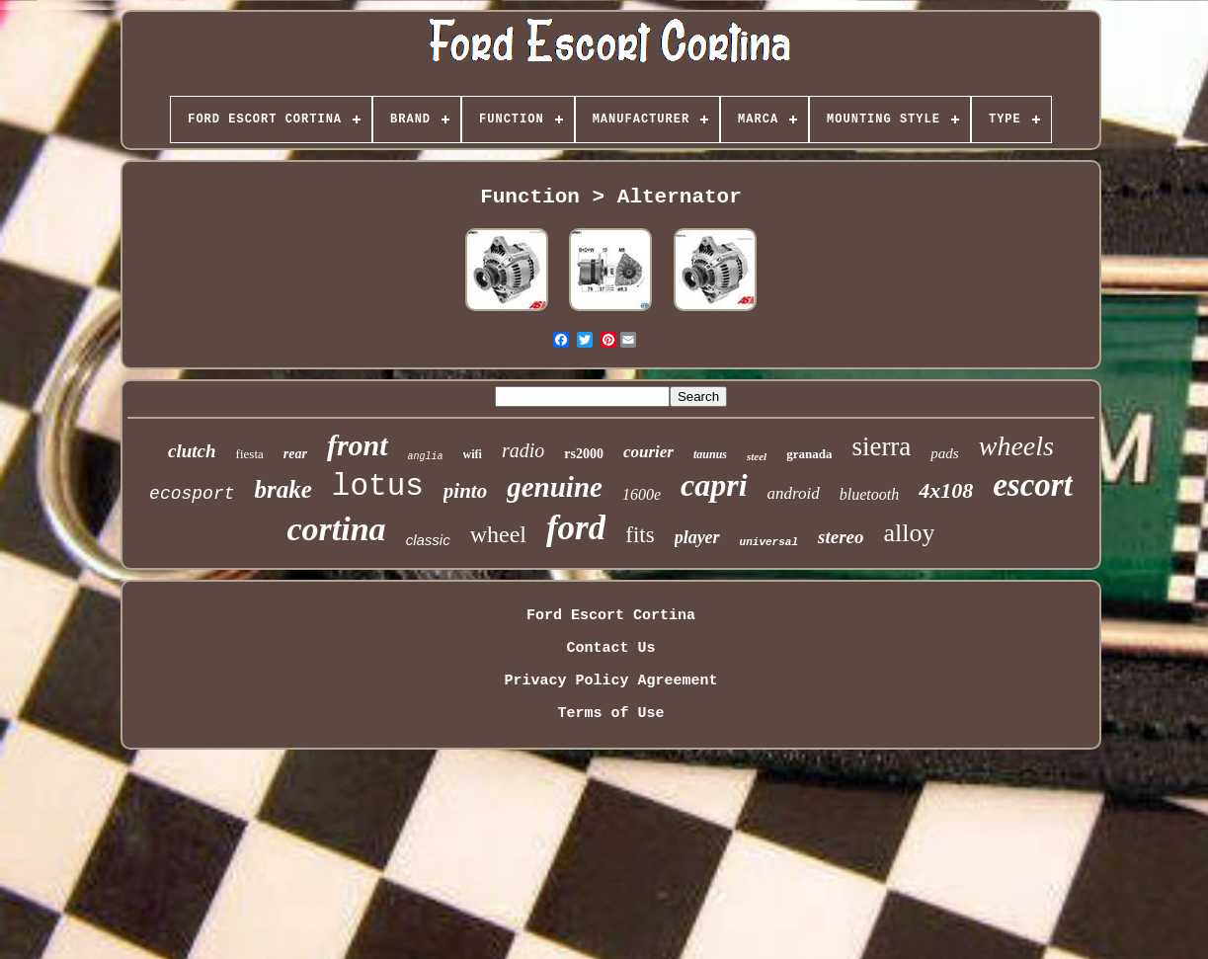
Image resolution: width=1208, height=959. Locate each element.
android (793, 493)
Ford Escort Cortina (610, 615)
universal (769, 542)
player (697, 537)
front (357, 445)
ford (575, 528)
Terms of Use (610, 713)
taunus (710, 454)
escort (1033, 485)
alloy (908, 533)
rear (295, 453)
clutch (192, 450)
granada (809, 453)
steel (756, 456)
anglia (425, 456)
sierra (881, 446)
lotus (378, 486)
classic (428, 539)
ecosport (191, 494)
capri (714, 485)
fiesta (250, 453)
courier (648, 451)
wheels (1016, 446)
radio (523, 450)
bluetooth (869, 494)
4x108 (946, 490)
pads (944, 453)
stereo (840, 536)
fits (639, 534)
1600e (641, 494)
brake (283, 489)
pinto (465, 491)
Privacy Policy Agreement (610, 681)
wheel (498, 534)
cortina (336, 529)
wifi (472, 454)
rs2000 (584, 453)
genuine (555, 487)
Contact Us (610, 648)
